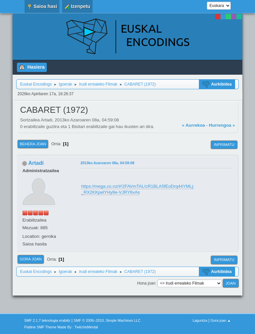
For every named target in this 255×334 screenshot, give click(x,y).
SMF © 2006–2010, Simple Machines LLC (107, 320)
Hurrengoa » (222, 125)
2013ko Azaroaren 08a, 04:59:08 (107, 163)
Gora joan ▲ (221, 320)
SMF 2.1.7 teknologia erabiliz (47, 320)
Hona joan (146, 283)
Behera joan (33, 144)
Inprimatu (224, 145)
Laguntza (200, 320)
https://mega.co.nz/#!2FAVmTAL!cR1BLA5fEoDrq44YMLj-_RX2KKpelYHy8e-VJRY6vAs (137, 189)
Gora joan (31, 259)
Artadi (35, 163)
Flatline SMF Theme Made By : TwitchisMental (61, 327)
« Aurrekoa (193, 125)
